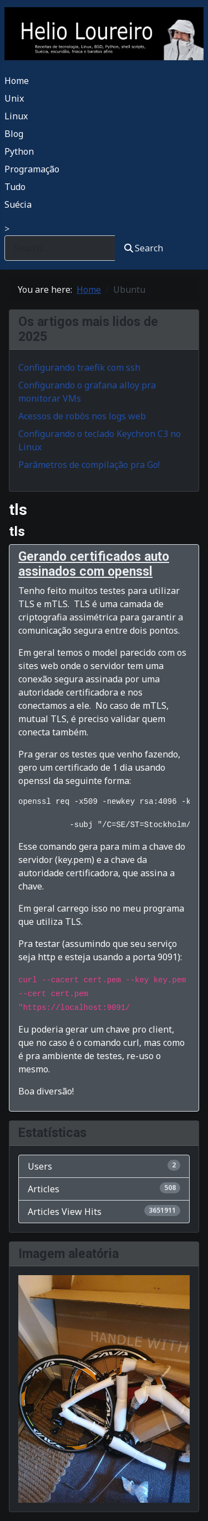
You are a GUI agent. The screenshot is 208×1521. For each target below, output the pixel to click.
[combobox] (59, 247)
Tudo (15, 187)
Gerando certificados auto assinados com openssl (93, 564)
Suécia (18, 204)
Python (19, 151)
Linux (16, 116)
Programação (31, 169)
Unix (14, 98)
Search (143, 248)
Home (16, 81)
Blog (13, 134)
